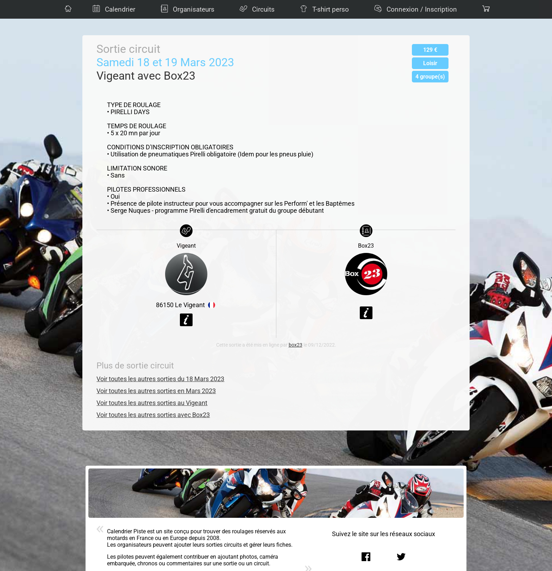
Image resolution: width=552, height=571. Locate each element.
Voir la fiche (186, 320)
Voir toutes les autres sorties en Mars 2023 (156, 391)
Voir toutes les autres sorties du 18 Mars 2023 (160, 379)
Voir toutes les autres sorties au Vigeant (151, 402)
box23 (295, 345)
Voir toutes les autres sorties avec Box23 (153, 414)
